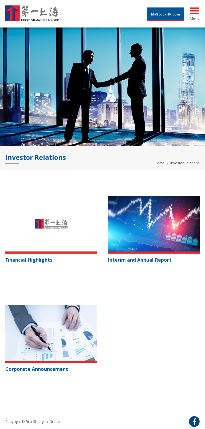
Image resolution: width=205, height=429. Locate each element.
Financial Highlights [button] (28, 259)
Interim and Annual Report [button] (140, 259)
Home (159, 162)
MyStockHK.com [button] (165, 14)
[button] (51, 223)
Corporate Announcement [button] (36, 369)
